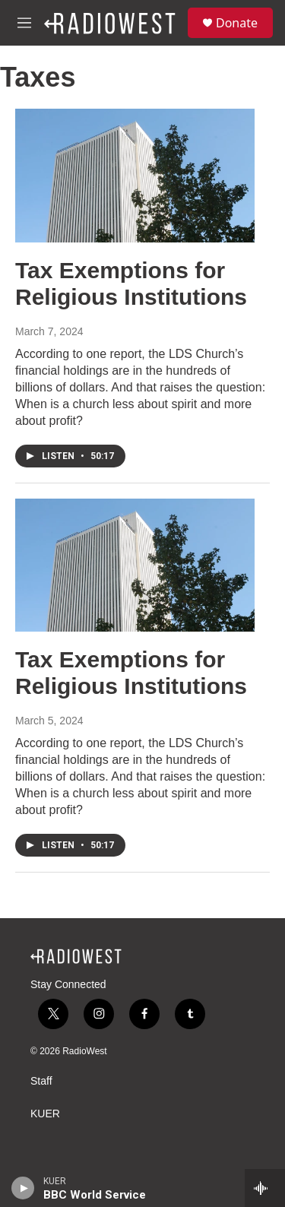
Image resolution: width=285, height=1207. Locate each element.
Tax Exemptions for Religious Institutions (131, 283)
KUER (45, 1114)
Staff (41, 1081)
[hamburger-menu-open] (24, 23)
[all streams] (265, 1188)
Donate (237, 23)
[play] (23, 1188)
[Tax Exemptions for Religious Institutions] (135, 175)
